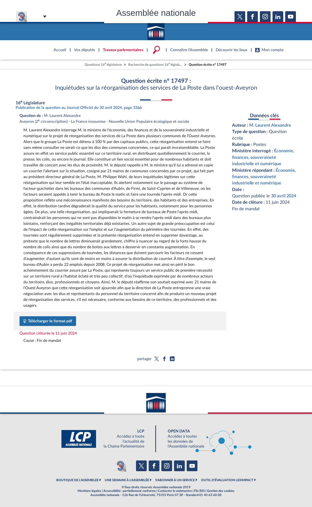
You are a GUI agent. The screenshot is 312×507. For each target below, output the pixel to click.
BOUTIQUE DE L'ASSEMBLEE (77, 480)
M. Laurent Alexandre (270, 125)
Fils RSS (199, 490)
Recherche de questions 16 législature (155, 64)
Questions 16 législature (103, 64)
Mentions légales (89, 490)
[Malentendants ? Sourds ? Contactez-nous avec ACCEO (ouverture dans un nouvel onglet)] (120, 466)
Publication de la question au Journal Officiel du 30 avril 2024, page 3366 (79, 108)
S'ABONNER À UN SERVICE (175, 480)
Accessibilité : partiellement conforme (129, 490)
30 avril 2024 (283, 196)
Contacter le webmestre (175, 490)
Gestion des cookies (220, 490)
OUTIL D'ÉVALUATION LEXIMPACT (227, 480)
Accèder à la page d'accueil (156, 30)
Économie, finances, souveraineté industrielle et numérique (263, 157)
